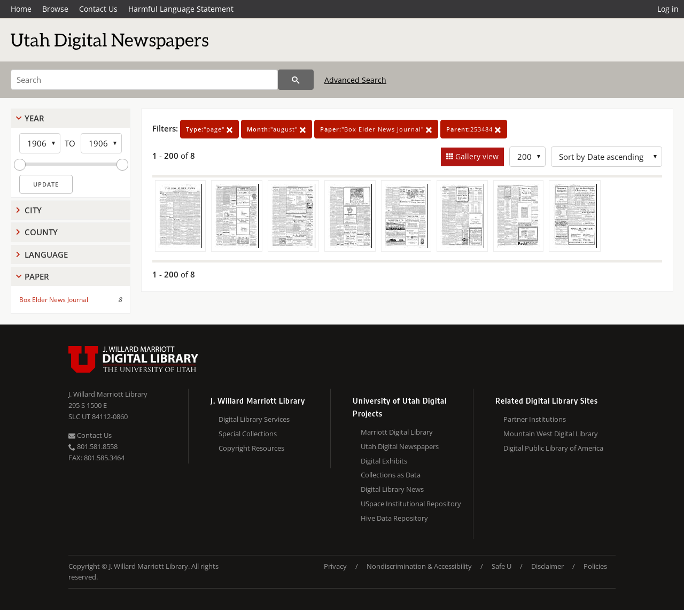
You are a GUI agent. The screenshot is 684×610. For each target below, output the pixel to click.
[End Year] (101, 143)
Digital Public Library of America (553, 448)
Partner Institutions (534, 419)
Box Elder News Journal (53, 299)
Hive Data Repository (394, 518)
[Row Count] (527, 156)
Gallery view (476, 156)
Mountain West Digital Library (550, 433)
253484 (473, 129)
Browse (55, 9)
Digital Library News (392, 489)
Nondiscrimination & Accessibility (419, 566)
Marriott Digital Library (397, 432)
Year (34, 118)
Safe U (501, 566)
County (41, 232)
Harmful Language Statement (181, 9)
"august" (276, 129)
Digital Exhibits (384, 461)
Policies (595, 566)
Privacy (335, 566)
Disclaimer (547, 566)
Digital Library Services (254, 419)
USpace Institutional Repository (411, 503)
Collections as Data (391, 475)
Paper (37, 276)
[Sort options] (606, 156)
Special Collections (248, 433)
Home (21, 9)
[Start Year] (39, 143)
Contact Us (98, 9)
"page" (209, 129)
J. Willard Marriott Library (107, 394)
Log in (668, 9)
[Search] (144, 80)
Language (46, 254)
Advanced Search (355, 80)
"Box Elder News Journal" (376, 129)
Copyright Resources (251, 448)
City (33, 210)
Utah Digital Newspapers (400, 446)
